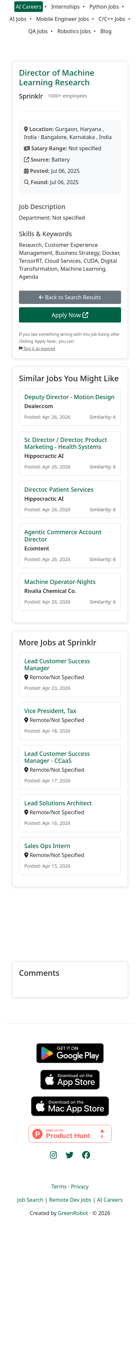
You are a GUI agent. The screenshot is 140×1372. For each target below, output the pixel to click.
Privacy (79, 1186)
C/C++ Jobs (111, 19)
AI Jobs (17, 19)
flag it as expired (37, 348)
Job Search (30, 1199)
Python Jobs (104, 6)
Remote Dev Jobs (70, 1199)
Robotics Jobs (73, 31)
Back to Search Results (70, 297)
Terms (59, 1186)
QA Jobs (38, 31)
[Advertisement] (70, 920)
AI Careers (29, 6)
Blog (106, 31)
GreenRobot (73, 1213)
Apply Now (70, 315)
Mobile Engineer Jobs (62, 19)
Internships (65, 6)
